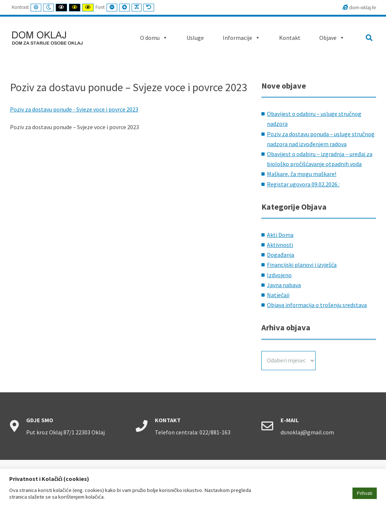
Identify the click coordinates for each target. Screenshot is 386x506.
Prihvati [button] (364, 493)
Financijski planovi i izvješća (302, 264)
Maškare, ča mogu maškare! (301, 174)
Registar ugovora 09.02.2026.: (303, 184)
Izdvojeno (279, 275)
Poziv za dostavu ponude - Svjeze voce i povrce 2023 (74, 109)
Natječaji (278, 295)
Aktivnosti (280, 244)
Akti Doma (280, 234)
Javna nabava (284, 285)
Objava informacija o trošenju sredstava (317, 305)
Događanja (280, 254)
